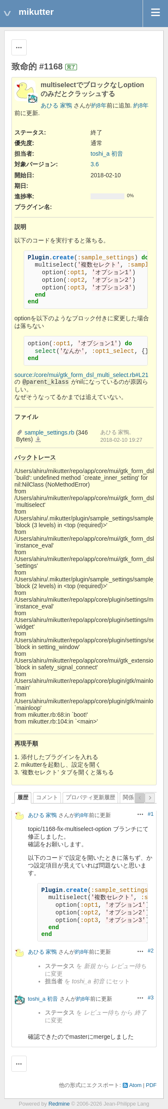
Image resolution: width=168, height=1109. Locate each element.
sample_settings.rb (49, 432)
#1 (151, 814)
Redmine (58, 1104)
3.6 (95, 164)
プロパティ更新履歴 (90, 798)
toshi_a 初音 (107, 153)
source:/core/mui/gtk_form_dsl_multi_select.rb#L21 (81, 375)
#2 (151, 951)
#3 (151, 998)
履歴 (22, 798)
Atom (135, 1085)
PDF (151, 1085)
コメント (47, 798)
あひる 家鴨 (56, 105)
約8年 (99, 105)
